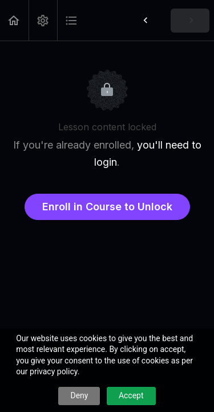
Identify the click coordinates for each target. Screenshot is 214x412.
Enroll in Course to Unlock (107, 207)
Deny (79, 395)
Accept (131, 395)
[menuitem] (43, 20)
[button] (14, 20)
